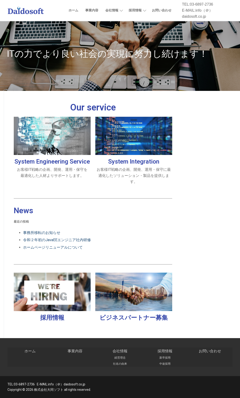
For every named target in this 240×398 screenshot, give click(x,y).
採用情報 (52, 317)
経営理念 (120, 357)
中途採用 (165, 363)
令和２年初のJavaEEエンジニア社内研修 (57, 240)
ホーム (30, 351)
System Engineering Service (52, 161)
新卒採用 (165, 357)
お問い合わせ (210, 351)
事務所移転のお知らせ (41, 232)
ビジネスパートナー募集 (133, 317)
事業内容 (75, 351)
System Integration (133, 161)
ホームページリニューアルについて (53, 247)
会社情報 (120, 351)
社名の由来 (120, 363)
